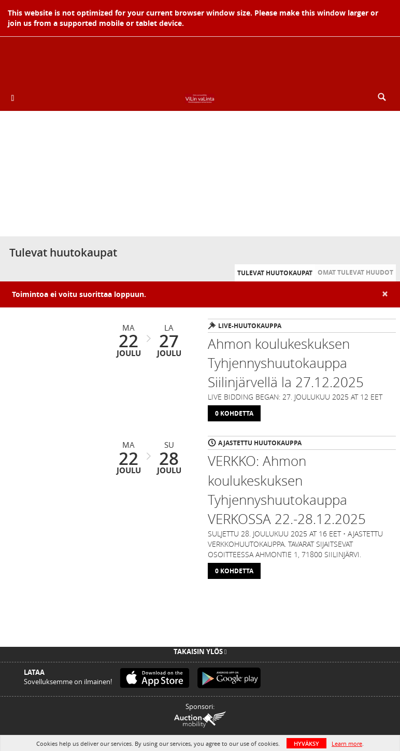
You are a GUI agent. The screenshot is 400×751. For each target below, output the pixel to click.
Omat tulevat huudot (355, 272)
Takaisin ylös (200, 651)
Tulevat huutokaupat (274, 272)
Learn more (347, 743)
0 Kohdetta (234, 413)
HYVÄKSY (306, 743)
